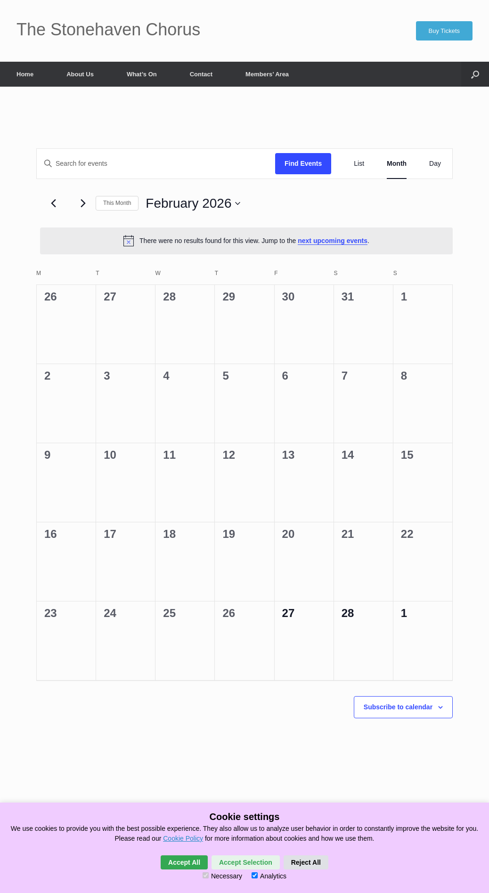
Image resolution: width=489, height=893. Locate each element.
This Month (117, 203)
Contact (201, 74)
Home (24, 74)
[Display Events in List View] (359, 164)
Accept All (184, 862)
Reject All (306, 862)
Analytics (269, 876)
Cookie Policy (183, 838)
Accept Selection (245, 862)
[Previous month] (53, 203)
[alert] (246, 240)
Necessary (222, 876)
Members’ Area (267, 74)
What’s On (142, 74)
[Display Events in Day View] (435, 164)
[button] (475, 74)
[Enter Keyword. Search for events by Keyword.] (156, 164)
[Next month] (83, 203)
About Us (80, 74)
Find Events (303, 163)
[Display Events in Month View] (397, 164)
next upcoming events (332, 240)
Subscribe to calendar (398, 707)
